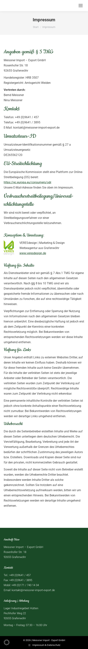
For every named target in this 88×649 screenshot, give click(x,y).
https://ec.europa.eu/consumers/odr (27, 182)
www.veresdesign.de (32, 253)
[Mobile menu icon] (80, 5)
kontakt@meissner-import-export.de (33, 590)
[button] (6, 642)
